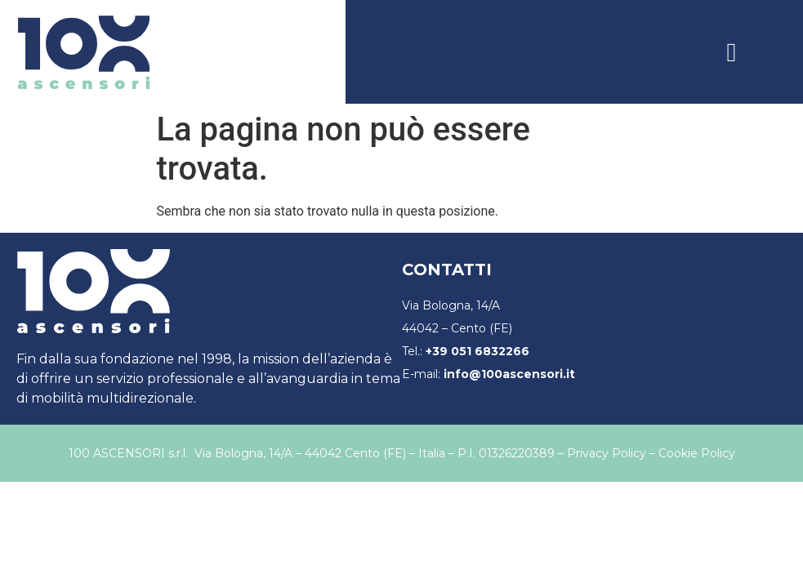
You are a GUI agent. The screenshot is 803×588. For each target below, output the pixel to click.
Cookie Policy (696, 453)
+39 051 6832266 (477, 351)
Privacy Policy (606, 453)
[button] (731, 52)
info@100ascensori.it (509, 374)
